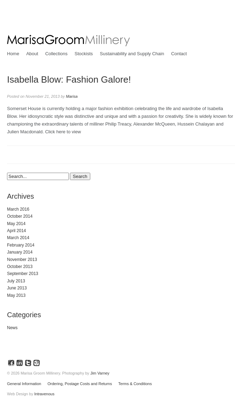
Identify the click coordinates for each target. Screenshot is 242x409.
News (12, 327)
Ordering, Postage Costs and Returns (79, 384)
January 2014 (20, 252)
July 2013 (16, 281)
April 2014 (16, 230)
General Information (24, 384)
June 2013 (17, 288)
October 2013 (20, 266)
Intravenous (44, 394)
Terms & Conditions (135, 384)
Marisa (72, 96)
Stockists (83, 53)
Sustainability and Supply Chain (132, 53)
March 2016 (18, 209)
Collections (56, 53)
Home (13, 53)
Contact (179, 53)
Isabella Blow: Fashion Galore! (69, 79)
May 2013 (16, 295)
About (32, 53)
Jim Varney (99, 373)
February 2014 (20, 245)
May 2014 (16, 223)
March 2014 (18, 237)
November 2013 (22, 259)
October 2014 (20, 216)
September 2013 (22, 273)
